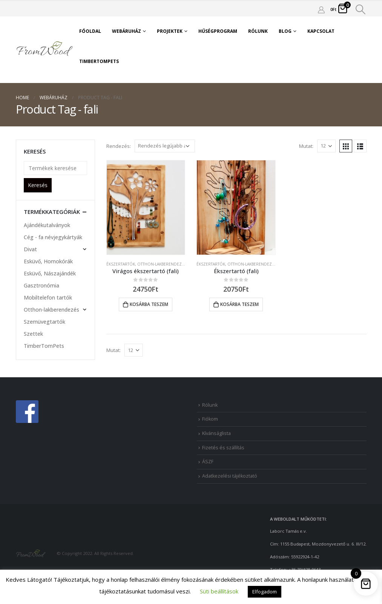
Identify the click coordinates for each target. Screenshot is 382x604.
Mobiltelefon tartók (48, 297)
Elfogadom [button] (264, 591)
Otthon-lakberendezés (161, 264)
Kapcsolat (320, 31)
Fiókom (210, 419)
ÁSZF (207, 461)
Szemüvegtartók (44, 321)
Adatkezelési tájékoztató (229, 476)
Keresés (38, 185)
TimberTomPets (99, 61)
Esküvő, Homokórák (48, 261)
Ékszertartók (120, 264)
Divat (30, 249)
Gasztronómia (41, 285)
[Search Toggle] (360, 9)
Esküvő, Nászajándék (50, 273)
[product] (146, 207)
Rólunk (258, 31)
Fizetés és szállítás (223, 447)
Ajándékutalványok (47, 225)
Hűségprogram (217, 31)
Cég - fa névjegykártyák (53, 237)
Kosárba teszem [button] (149, 304)
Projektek (170, 31)
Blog (285, 31)
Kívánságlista (216, 433)
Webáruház (126, 31)
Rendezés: (118, 146)
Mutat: (306, 146)
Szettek (33, 333)
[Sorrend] (165, 146)
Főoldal (90, 31)
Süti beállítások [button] (219, 591)
